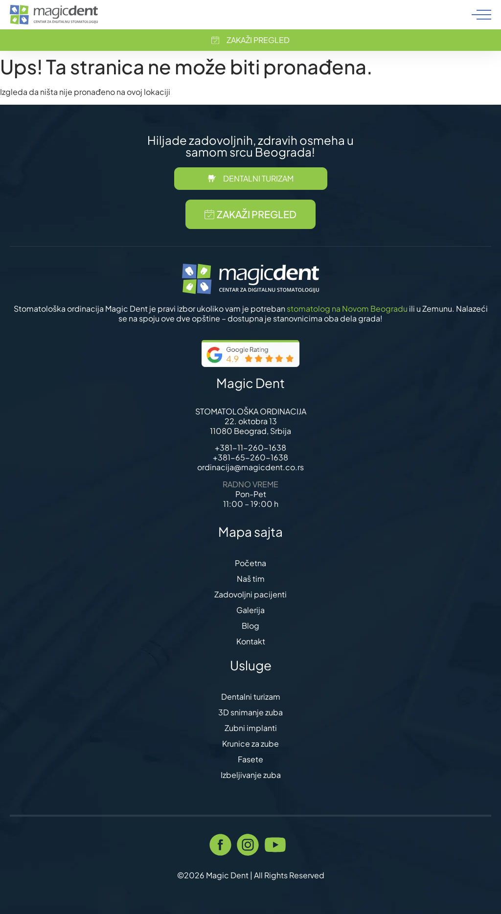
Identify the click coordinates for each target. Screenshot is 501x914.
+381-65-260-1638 (250, 457)
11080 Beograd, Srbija (250, 431)
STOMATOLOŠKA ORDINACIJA (250, 411)
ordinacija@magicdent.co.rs (250, 467)
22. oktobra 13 (251, 421)
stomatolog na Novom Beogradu (347, 308)
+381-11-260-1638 (250, 447)
